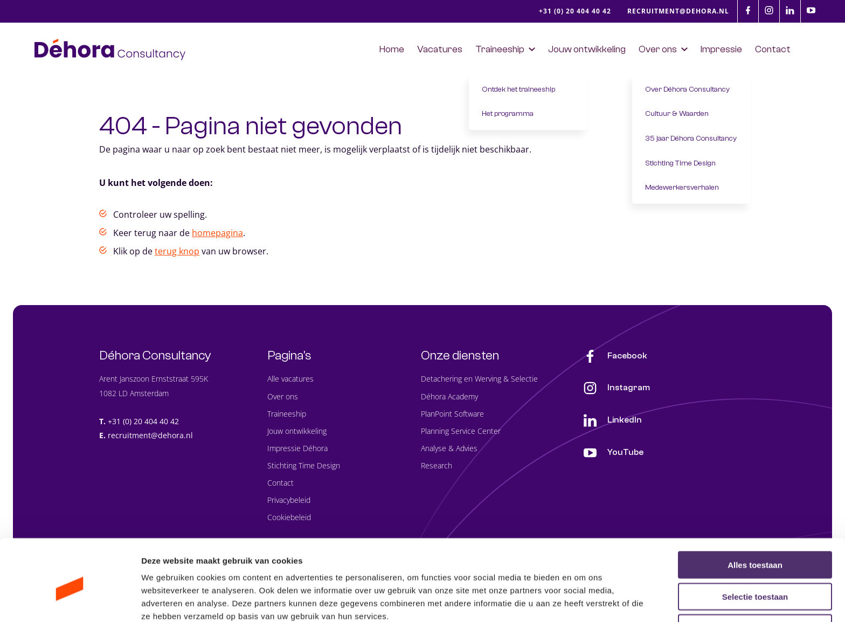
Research (436, 466)
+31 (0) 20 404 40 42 (143, 421)
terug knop (177, 252)
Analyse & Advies (449, 449)
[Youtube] (811, 10)
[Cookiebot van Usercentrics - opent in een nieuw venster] (70, 601)
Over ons (282, 396)
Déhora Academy (449, 396)
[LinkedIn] (790, 10)
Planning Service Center (461, 431)
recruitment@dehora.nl (150, 436)
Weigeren (755, 577)
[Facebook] (748, 10)
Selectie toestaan (755, 546)
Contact (280, 483)
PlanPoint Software (452, 414)
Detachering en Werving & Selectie (479, 379)
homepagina (217, 233)
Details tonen (582, 600)
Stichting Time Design (303, 466)
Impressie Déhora (297, 449)
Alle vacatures (290, 379)
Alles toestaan (755, 514)
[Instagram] (769, 10)
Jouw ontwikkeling (297, 431)
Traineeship (286, 414)
